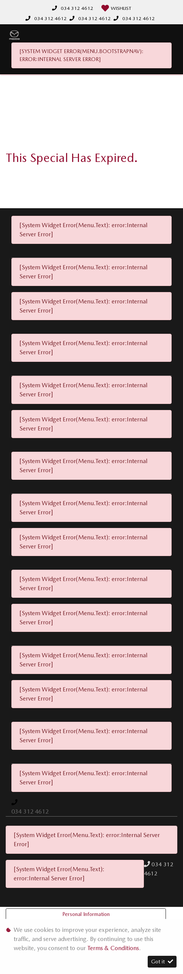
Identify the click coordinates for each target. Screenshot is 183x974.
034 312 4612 (77, 8)
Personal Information (86, 914)
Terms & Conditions (113, 948)
